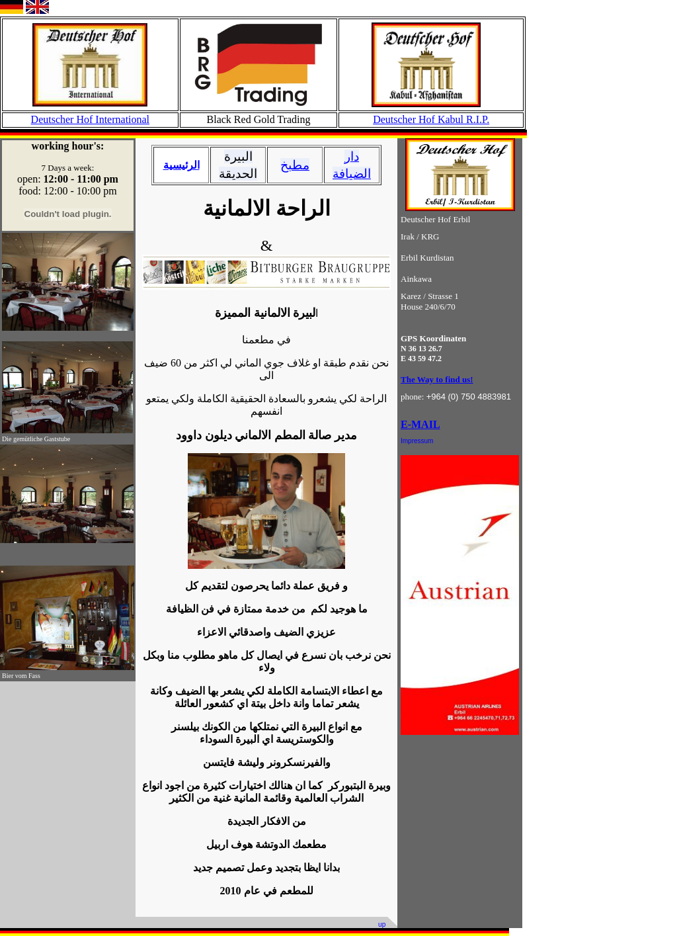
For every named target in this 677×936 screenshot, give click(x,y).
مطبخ (294, 165)
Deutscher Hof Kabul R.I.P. (431, 119)
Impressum (417, 441)
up (382, 924)
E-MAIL (420, 424)
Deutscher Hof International (90, 119)
